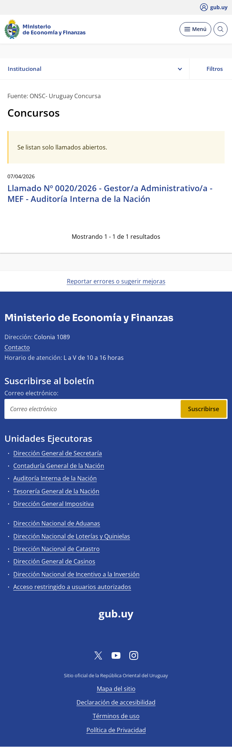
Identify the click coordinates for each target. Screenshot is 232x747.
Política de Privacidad (116, 730)
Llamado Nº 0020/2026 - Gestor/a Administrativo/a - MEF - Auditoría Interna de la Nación (109, 193)
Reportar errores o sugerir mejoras (116, 281)
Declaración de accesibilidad (116, 702)
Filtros (210, 68)
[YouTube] (116, 655)
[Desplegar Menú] (195, 29)
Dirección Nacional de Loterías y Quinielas (71, 536)
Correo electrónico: (31, 393)
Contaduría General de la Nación (58, 466)
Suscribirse (203, 409)
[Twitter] (98, 655)
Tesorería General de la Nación (56, 491)
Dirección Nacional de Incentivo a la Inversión (76, 574)
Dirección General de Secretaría (57, 453)
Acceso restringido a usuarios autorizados (72, 587)
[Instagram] (133, 655)
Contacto (17, 347)
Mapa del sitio (116, 689)
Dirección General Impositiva (53, 504)
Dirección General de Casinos (54, 561)
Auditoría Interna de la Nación (55, 478)
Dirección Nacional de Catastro (56, 549)
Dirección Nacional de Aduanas (56, 523)
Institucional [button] (94, 69)
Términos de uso (116, 716)
